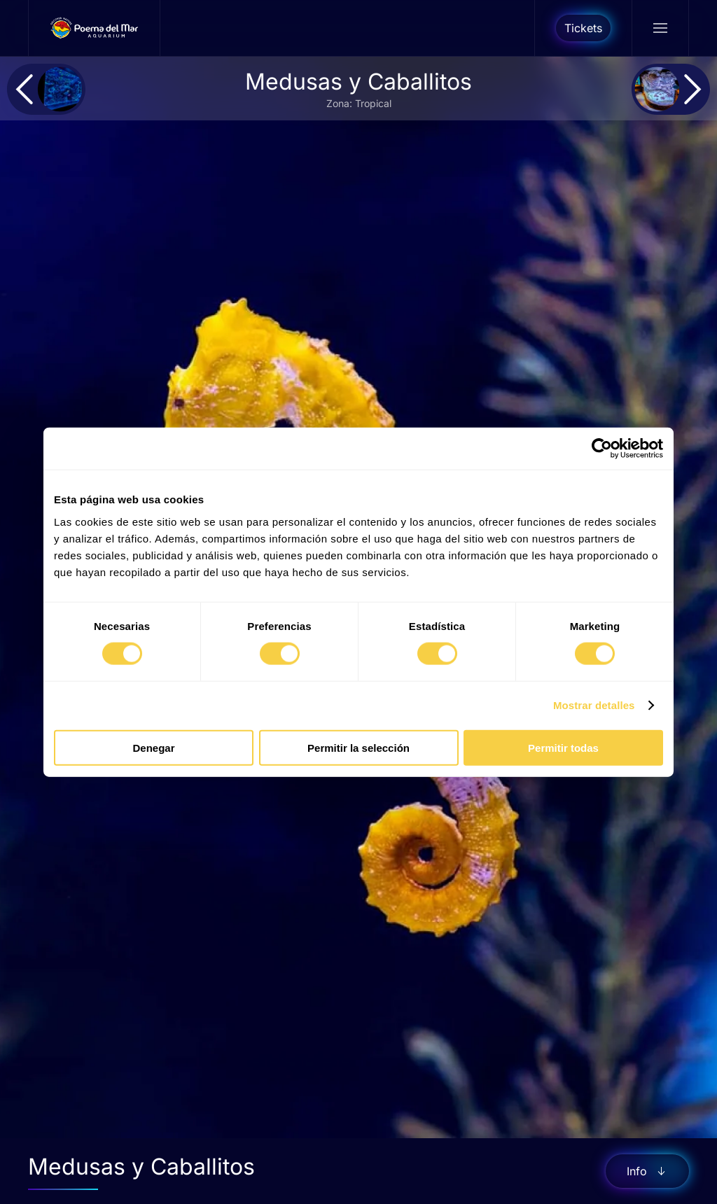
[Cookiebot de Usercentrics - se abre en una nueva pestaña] (602, 448)
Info (647, 1171)
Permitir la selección (358, 747)
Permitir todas (563, 747)
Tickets (583, 28)
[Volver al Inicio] (94, 28)
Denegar (153, 747)
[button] (660, 28)
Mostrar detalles (594, 705)
